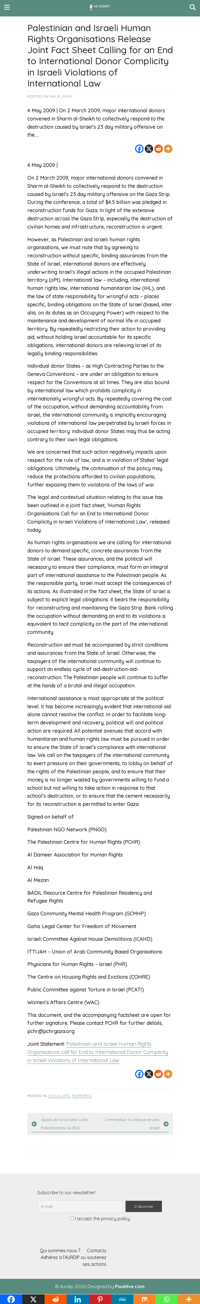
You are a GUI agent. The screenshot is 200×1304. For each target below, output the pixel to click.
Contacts (96, 1250)
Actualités (59, 1096)
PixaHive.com (129, 1286)
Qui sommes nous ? (60, 1250)
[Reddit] (158, 149)
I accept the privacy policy (100, 1218)
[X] (149, 149)
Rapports (81, 1096)
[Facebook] (139, 149)
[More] (168, 149)
